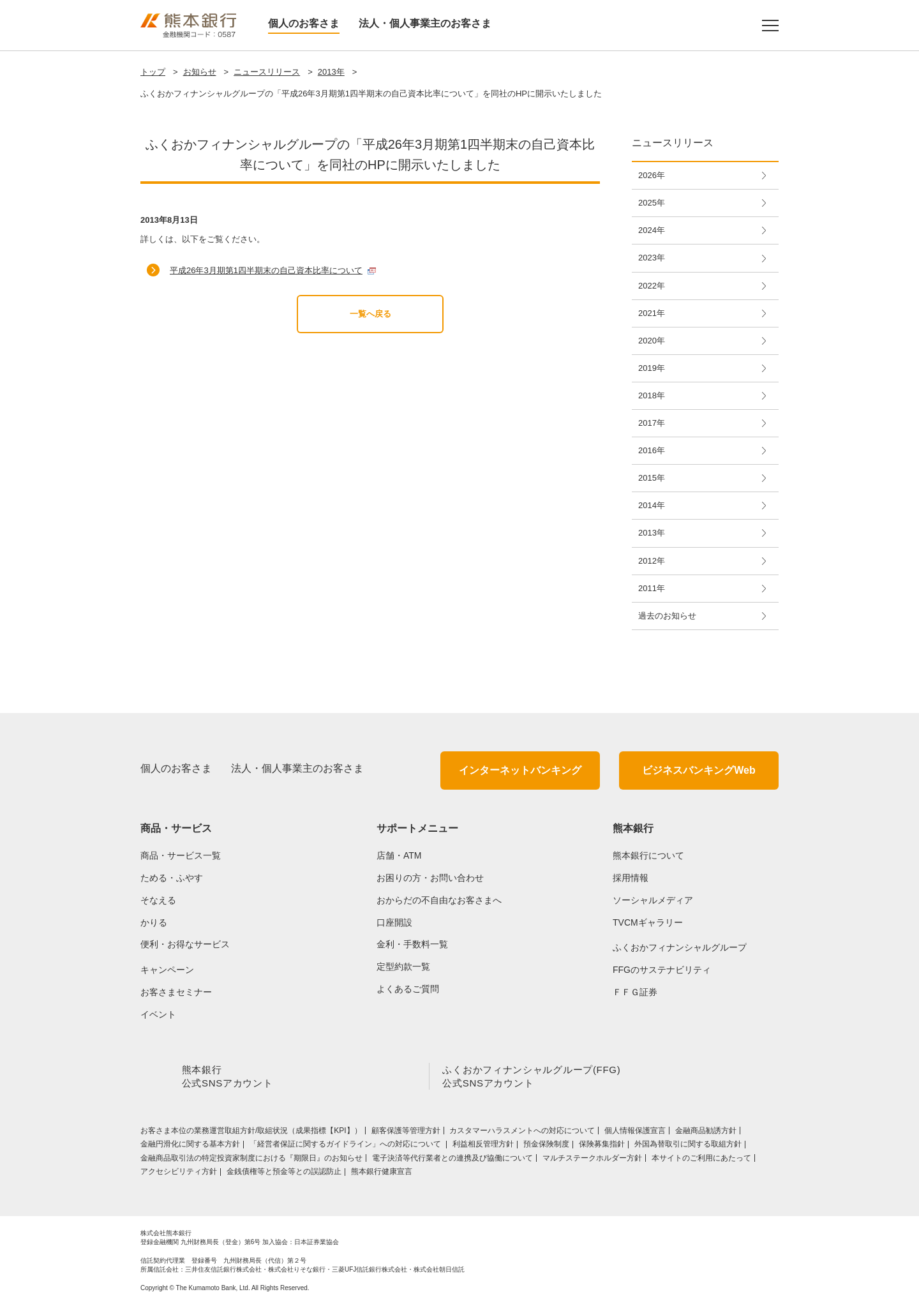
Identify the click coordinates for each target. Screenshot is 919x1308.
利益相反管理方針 (483, 1146)
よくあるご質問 (408, 989)
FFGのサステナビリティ (662, 970)
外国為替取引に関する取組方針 (688, 1146)
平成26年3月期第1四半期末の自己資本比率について (266, 270)
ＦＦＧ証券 (635, 992)
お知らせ (199, 72)
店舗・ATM (399, 855)
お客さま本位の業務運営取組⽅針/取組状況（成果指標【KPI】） (251, 1133)
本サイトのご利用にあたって (701, 1160)
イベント (158, 1014)
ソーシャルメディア (653, 900)
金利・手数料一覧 (412, 944)
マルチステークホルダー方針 (592, 1160)
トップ (152, 72)
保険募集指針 (602, 1146)
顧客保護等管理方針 (405, 1133)
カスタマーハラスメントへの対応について (522, 1133)
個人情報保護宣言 (635, 1133)
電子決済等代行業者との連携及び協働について (452, 1160)
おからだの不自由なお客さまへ (439, 900)
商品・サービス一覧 (180, 855)
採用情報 (630, 878)
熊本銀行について (648, 855)
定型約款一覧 (403, 966)
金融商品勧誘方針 (705, 1133)
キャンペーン (167, 970)
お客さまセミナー (176, 992)
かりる (153, 922)
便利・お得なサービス (185, 944)
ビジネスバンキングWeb (698, 770)
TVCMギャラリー (648, 922)
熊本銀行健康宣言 (381, 1173)
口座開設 (394, 922)
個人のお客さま (304, 23)
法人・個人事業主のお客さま (425, 23)
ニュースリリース (267, 72)
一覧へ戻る (370, 314)
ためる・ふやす (171, 878)
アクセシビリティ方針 (178, 1173)
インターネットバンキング (520, 770)
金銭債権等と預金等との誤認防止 (284, 1173)
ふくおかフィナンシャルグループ (680, 947)
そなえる (158, 900)
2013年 (331, 72)
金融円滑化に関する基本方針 (190, 1146)
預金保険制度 (546, 1146)
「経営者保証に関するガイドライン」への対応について (346, 1146)
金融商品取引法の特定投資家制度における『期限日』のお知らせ (251, 1160)
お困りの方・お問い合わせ (430, 878)
